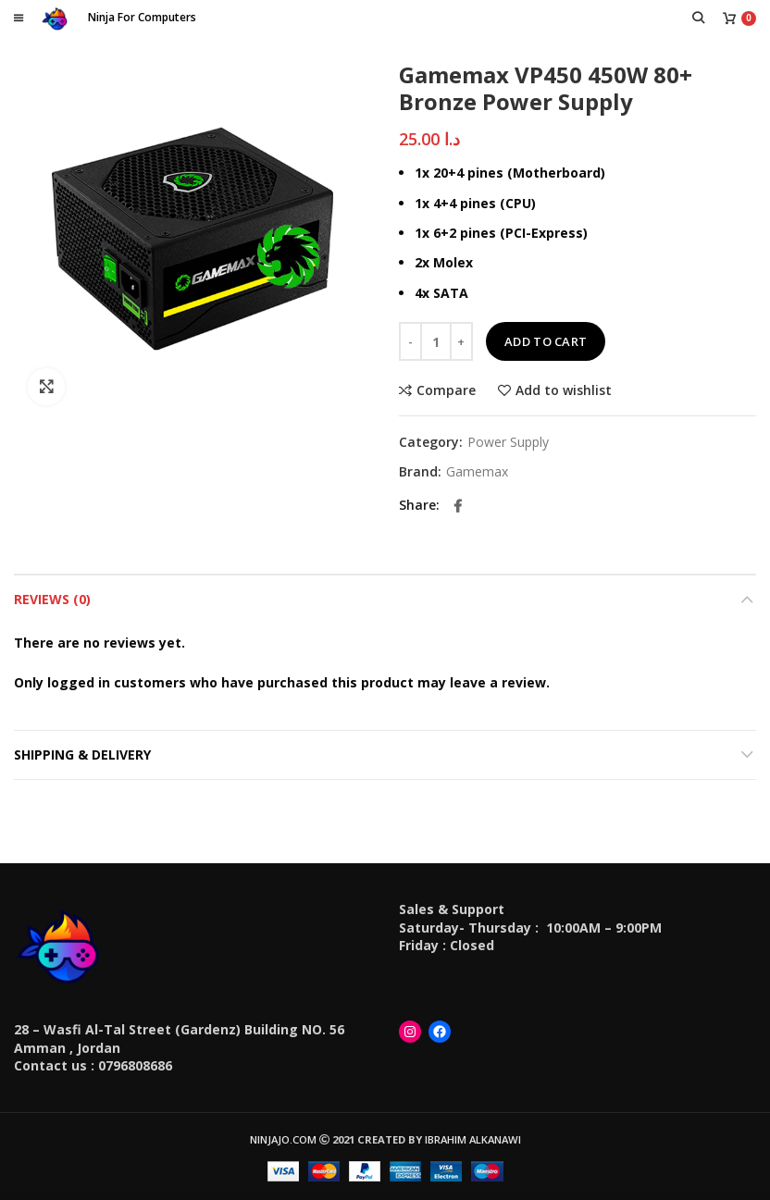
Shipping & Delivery (82, 754)
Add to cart (545, 341)
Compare (446, 390)
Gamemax (477, 472)
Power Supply (508, 443)
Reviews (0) (52, 599)
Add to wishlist (563, 390)
